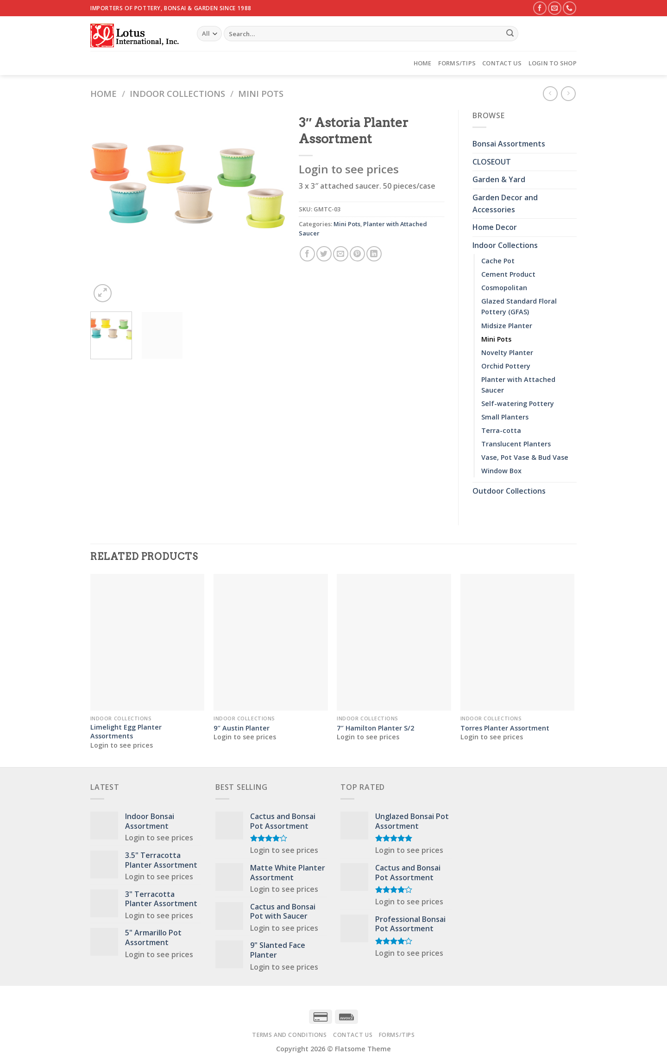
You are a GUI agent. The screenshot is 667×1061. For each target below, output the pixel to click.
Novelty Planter (507, 352)
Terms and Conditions (289, 1035)
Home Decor (494, 227)
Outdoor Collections (509, 491)
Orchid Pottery (505, 366)
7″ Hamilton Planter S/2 (375, 728)
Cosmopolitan (504, 287)
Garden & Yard (498, 179)
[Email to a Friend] (340, 253)
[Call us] (569, 8)
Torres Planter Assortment (504, 728)
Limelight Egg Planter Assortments (126, 731)
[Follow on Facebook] (540, 8)
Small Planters (505, 417)
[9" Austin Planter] (271, 642)
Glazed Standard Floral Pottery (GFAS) (519, 306)
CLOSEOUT (491, 162)
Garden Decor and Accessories (505, 203)
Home (423, 63)
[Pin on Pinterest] (357, 253)
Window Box (501, 470)
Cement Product (508, 274)
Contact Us (502, 63)
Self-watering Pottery (517, 403)
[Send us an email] (554, 8)
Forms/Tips (457, 63)
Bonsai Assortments (508, 144)
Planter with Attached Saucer (518, 384)
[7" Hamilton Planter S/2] (394, 642)
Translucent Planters (516, 443)
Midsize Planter (506, 325)
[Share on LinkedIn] (374, 253)
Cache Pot (498, 260)
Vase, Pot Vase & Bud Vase (524, 457)
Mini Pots (260, 93)
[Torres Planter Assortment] (517, 642)
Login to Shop (553, 63)
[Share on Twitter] (324, 253)
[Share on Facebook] (307, 253)
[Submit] (510, 34)
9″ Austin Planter (242, 728)
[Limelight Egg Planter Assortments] (147, 642)
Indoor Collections (177, 93)
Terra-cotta (501, 430)
